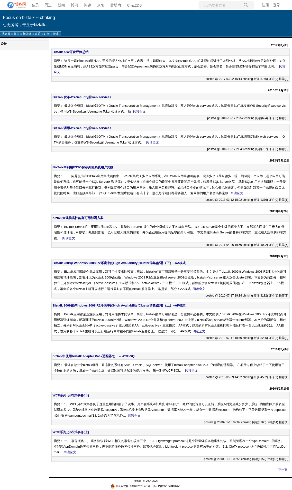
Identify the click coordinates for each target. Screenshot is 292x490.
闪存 (87, 5)
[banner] (14, 5)
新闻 (61, 5)
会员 (35, 5)
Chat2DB (134, 5)
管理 (56, 34)
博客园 (6, 34)
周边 (48, 5)
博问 (74, 5)
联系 (38, 34)
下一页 (282, 469)
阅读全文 (139, 111)
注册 (265, 5)
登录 (276, 5)
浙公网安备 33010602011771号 (130, 486)
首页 (16, 34)
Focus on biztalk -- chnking (29, 17)
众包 (100, 5)
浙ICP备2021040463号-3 (166, 486)
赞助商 (115, 5)
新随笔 (27, 34)
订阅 (47, 34)
